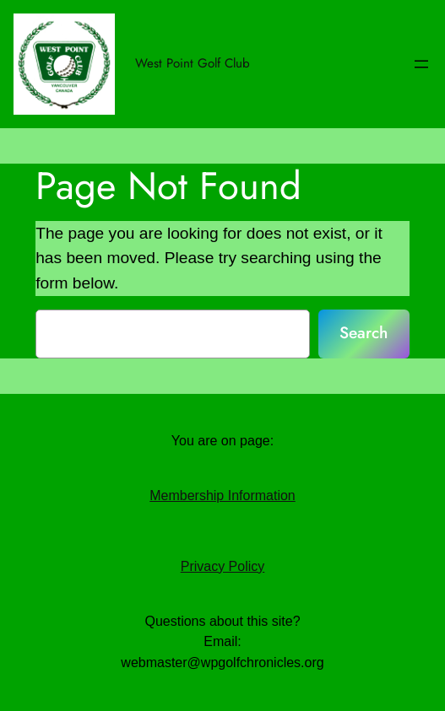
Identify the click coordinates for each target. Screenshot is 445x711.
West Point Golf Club (192, 63)
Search (363, 332)
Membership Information (222, 495)
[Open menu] (421, 64)
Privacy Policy (223, 566)
